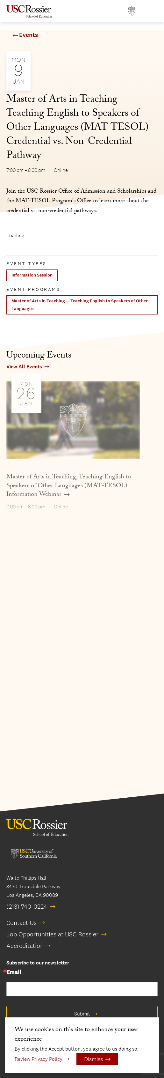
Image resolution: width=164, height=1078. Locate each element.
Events (28, 35)
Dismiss (93, 1059)
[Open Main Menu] (151, 11)
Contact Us (21, 923)
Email (13, 972)
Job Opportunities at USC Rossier (52, 934)
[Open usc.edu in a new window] (131, 11)
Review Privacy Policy (38, 1059)
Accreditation (25, 945)
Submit (82, 1013)
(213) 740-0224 (26, 906)
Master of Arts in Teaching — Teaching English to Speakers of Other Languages (79, 305)
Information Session (32, 275)
